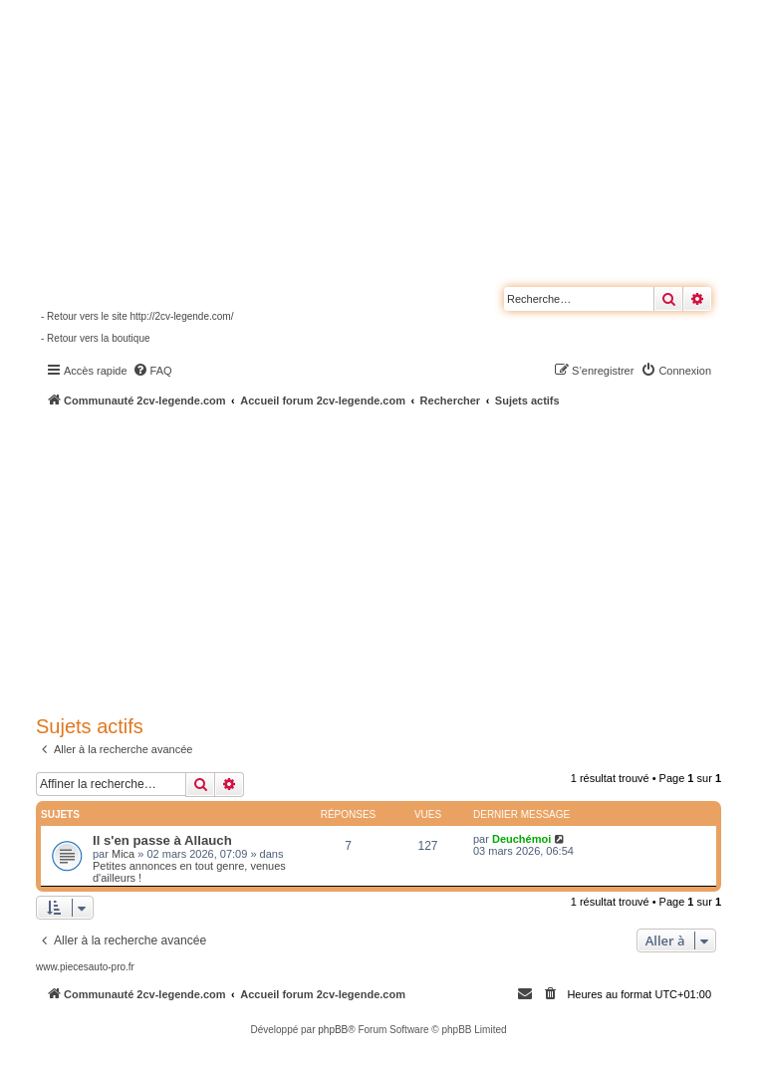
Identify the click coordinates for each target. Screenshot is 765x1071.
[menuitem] (152, 371)
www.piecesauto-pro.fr (85, 966)
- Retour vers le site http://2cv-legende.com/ (137, 316)
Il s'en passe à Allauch (162, 840)
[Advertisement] (400, 557)
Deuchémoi (521, 839)
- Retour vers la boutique (95, 338)
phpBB (333, 1029)
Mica (123, 854)
